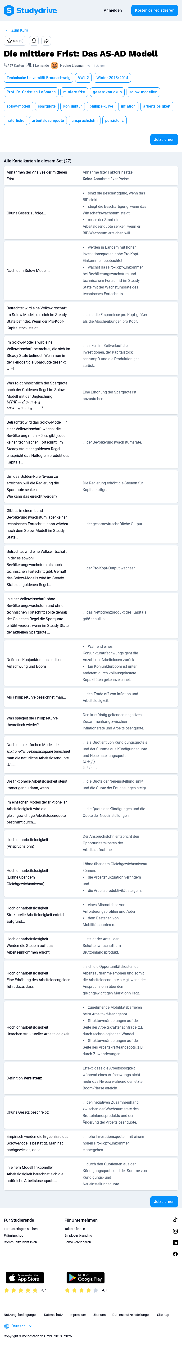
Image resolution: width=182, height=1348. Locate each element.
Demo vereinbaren (77, 1242)
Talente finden (74, 1229)
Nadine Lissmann (73, 65)
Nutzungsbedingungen (20, 1315)
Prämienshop (13, 1235)
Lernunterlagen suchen (21, 1229)
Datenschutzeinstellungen (131, 1315)
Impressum (77, 1315)
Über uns (99, 1315)
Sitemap (163, 1315)
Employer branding (78, 1235)
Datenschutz (53, 1315)
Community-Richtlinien (20, 1242)
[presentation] (23, 405)
